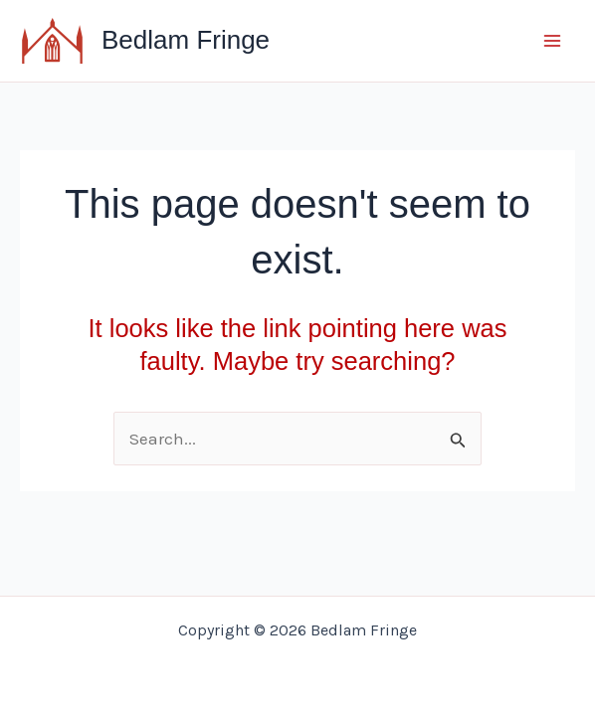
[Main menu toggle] (553, 41)
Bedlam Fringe (185, 40)
